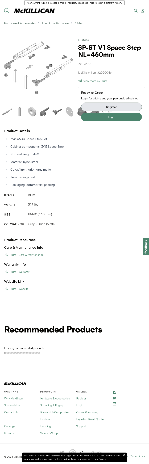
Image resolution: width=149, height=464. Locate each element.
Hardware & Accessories (20, 23)
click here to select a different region (103, 2)
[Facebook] (128, 392)
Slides (79, 23)
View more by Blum (92, 81)
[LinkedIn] (128, 404)
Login (111, 117)
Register (111, 107)
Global (53, 2)
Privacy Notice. (98, 459)
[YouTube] (128, 398)
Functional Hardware (55, 23)
